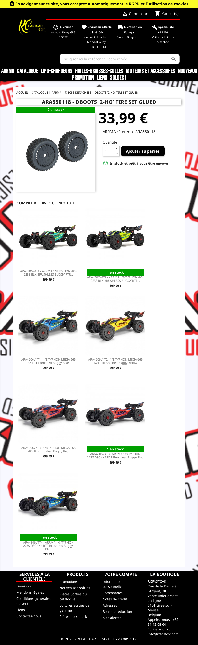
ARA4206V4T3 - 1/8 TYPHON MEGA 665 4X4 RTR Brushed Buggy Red (48, 449)
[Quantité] (108, 151)
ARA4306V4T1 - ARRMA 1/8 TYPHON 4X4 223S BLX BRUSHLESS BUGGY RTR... (48, 272)
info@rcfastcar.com (163, 634)
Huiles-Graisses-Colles (99, 71)
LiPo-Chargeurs (56, 71)
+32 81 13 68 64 (163, 622)
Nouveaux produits (75, 588)
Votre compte (120, 574)
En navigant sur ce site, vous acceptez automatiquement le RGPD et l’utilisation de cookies (101, 3)
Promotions (69, 581)
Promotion (83, 78)
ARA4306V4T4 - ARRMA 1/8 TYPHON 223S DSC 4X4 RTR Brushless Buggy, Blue (48, 546)
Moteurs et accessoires (150, 71)
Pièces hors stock (73, 616)
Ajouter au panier (143, 151)
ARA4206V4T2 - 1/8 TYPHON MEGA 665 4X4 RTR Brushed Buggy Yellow (115, 361)
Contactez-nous (28, 616)
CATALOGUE (27, 71)
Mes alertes (112, 617)
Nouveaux (187, 71)
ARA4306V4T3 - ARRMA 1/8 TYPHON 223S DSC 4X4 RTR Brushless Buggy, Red (115, 455)
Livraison (23, 586)
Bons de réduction (117, 611)
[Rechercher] (120, 59)
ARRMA (7, 71)
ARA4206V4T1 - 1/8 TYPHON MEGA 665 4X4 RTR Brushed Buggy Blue (48, 361)
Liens (102, 78)
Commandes (113, 593)
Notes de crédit (115, 599)
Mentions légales (30, 592)
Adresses (110, 605)
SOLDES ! (118, 78)
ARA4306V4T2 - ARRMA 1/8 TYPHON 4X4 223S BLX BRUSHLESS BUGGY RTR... (115, 279)
